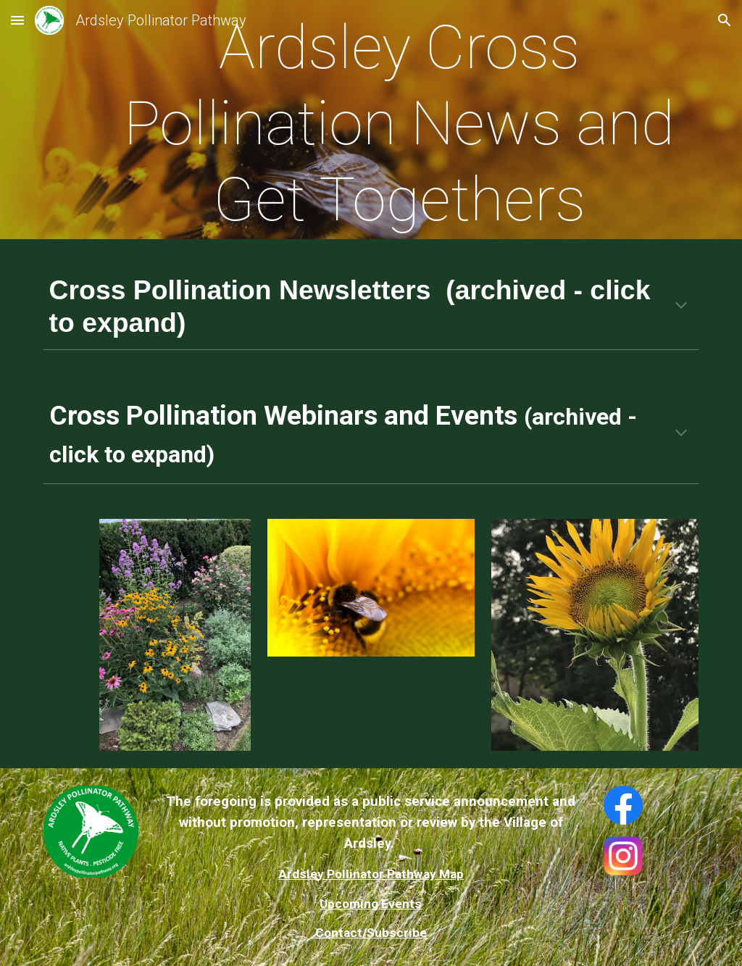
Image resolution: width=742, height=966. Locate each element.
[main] (399, 123)
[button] (17, 20)
